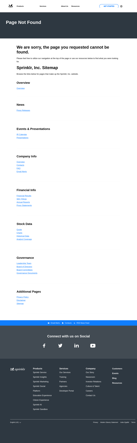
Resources (117, 394)
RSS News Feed (83, 334)
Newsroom (90, 388)
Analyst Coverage (24, 251)
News (33, 15)
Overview (21, 15)
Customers (53, 6)
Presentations (22, 149)
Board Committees (25, 281)
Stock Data (101, 15)
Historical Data (23, 247)
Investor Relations (93, 393)
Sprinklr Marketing (40, 393)
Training (62, 388)
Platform (36, 402)
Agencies (63, 398)
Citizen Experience (41, 411)
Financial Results (24, 207)
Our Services (65, 384)
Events (115, 385)
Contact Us (90, 407)
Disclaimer (21, 312)
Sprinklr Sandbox (40, 421)
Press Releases (23, 122)
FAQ (18, 180)
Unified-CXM (31, 6)
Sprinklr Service (39, 384)
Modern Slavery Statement (109, 433)
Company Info (69, 15)
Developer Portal (66, 402)
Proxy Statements (24, 217)
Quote (19, 241)
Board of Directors (24, 278)
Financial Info (86, 15)
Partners (63, 393)
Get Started (109, 6)
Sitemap (20, 315)
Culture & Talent (93, 398)
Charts (19, 244)
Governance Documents (27, 284)
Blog (114, 389)
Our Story (90, 384)
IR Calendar (22, 146)
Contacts (20, 177)
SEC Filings (22, 210)
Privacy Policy (23, 309)
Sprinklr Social (39, 398)
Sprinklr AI (37, 416)
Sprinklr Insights (40, 388)
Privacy (95, 433)
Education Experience (42, 407)
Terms (133, 433)
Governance (115, 15)
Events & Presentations (50, 15)
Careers (89, 402)
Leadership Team (24, 275)
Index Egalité (124, 433)
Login (126, 6)
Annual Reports (23, 214)
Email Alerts (22, 183)
